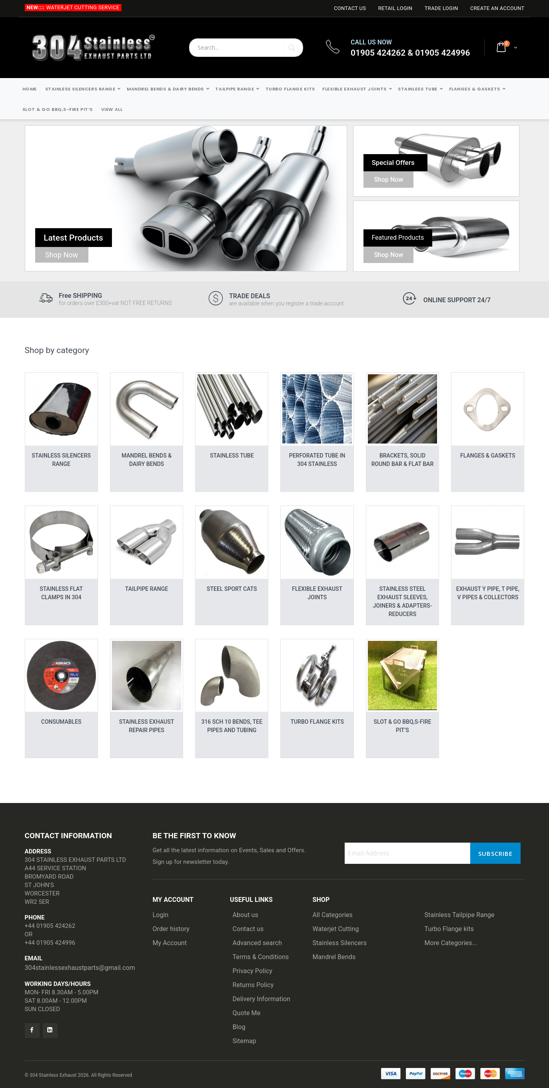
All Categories (333, 915)
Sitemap (244, 1041)
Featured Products (397, 237)
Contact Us (350, 8)
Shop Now (61, 255)
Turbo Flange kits (449, 929)
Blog (239, 1027)
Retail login (395, 8)
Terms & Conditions (261, 957)
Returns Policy (253, 985)
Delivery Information (262, 999)
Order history (171, 929)
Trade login (441, 8)
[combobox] (246, 47)
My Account (170, 943)
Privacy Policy (253, 971)
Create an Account (497, 8)
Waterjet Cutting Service (83, 7)
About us (245, 915)
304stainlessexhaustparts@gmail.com (80, 968)
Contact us (248, 929)
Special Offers (392, 163)
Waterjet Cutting (336, 929)
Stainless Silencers (340, 943)
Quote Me (247, 1013)
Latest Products (73, 238)
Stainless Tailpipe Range (460, 915)
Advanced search (257, 943)
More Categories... (451, 943)
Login (161, 915)
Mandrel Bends (334, 957)
